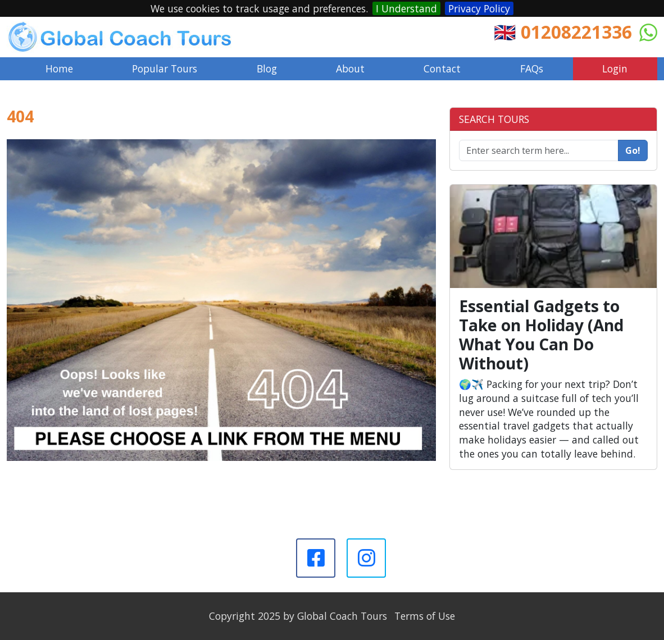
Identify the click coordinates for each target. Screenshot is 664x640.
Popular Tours (164, 68)
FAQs (531, 68)
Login (614, 68)
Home (59, 68)
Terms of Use (424, 616)
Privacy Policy (479, 8)
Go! (632, 150)
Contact (442, 68)
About (350, 68)
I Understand (406, 8)
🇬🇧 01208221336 (563, 32)
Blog (267, 68)
